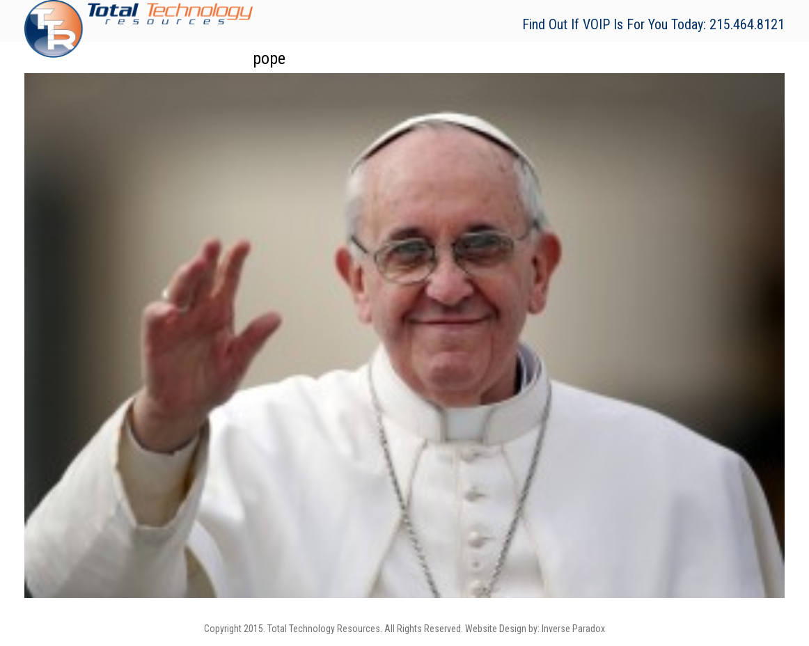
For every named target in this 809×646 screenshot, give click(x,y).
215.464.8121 (747, 24)
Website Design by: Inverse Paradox (535, 628)
